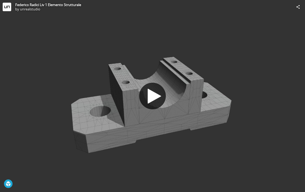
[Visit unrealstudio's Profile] (7, 7)
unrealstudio (30, 9)
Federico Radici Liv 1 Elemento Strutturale (48, 4)
